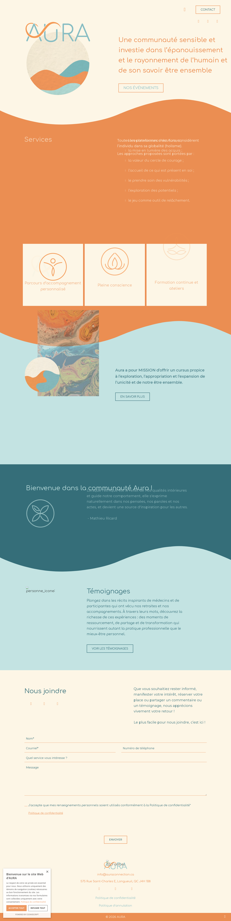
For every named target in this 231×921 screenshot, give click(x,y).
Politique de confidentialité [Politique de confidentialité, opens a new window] (33, 902)
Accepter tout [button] (16, 908)
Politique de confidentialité (45, 813)
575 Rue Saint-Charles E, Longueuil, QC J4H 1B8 (116, 881)
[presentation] (48, 826)
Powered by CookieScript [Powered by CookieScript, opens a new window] (27, 914)
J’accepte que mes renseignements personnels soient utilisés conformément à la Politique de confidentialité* (109, 805)
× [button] (47, 872)
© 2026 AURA (115, 917)
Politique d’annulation (115, 905)
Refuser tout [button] (38, 908)
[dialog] (27, 893)
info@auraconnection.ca (115, 874)
